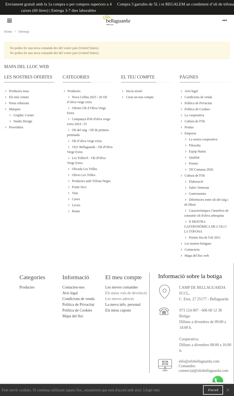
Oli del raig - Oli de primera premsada (88, 132)
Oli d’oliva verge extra (84, 140)
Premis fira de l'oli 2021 (202, 237)
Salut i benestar (196, 187)
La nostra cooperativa (201, 139)
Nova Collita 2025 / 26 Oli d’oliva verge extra (87, 99)
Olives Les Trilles (81, 174)
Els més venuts (16, 97)
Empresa (188, 133)
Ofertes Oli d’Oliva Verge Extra (86, 110)
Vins (72, 193)
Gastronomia (195, 193)
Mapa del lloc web (194, 255)
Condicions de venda (196, 97)
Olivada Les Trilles (82, 168)
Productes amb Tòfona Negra (89, 181)
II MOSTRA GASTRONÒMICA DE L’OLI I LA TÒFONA (205, 226)
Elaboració (193, 181)
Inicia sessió (131, 91)
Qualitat (192, 157)
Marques (12, 109)
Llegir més (151, 390)
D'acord (213, 390)
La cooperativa (192, 115)
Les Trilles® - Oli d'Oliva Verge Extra (86, 160)
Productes (72, 91)
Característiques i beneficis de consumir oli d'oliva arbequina (206, 212)
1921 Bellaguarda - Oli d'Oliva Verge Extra (90, 149)
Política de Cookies (195, 109)
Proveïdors (13, 127)
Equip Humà (195, 151)
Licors (74, 205)
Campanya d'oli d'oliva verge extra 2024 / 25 (88, 121)
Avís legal (189, 91)
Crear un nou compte (137, 97)
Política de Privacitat (196, 103)
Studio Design (20, 121)
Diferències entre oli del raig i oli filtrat (206, 202)
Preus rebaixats (16, 103)
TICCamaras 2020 (198, 169)
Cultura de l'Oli (192, 121)
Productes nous (16, 91)
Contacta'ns (190, 249)
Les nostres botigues (196, 243)
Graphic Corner (21, 115)
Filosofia (192, 145)
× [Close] (228, 390)
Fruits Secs (77, 187)
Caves (73, 199)
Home (73, 211)
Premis (187, 127)
